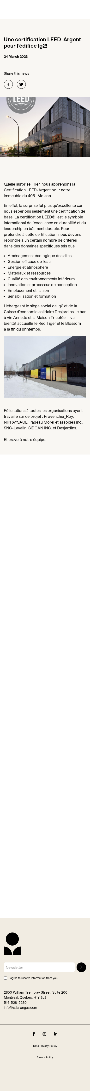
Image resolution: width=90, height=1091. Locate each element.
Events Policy (45, 1057)
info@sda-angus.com (20, 1007)
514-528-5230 (15, 1002)
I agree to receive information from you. (33, 977)
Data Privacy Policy (45, 1045)
